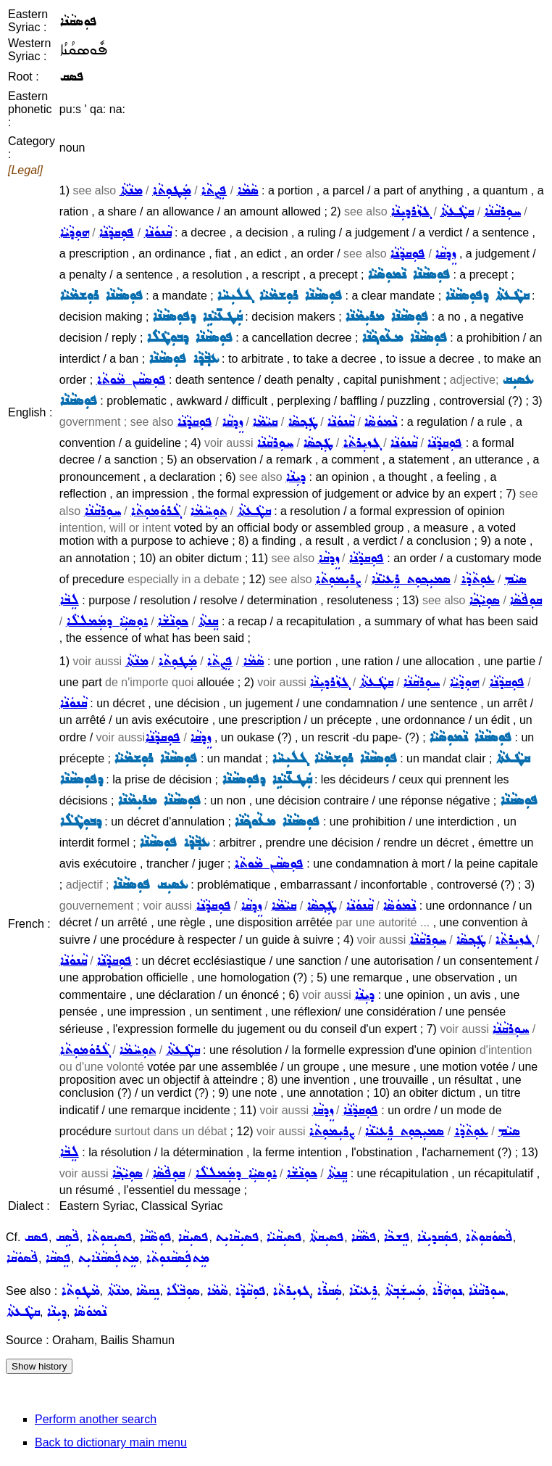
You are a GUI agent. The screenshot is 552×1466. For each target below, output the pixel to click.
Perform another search (95, 1419)
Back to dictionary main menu (111, 1442)
